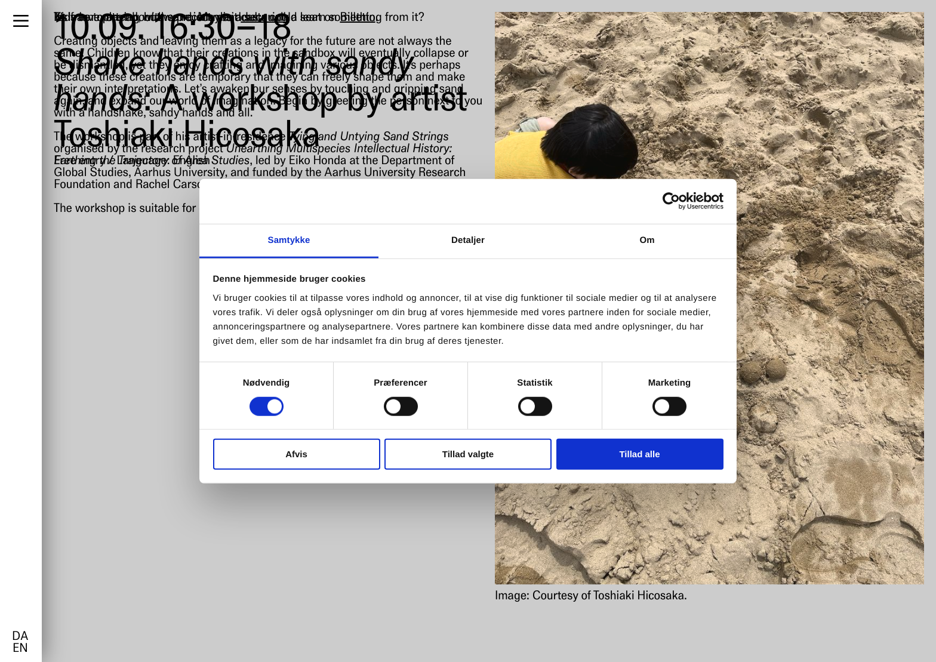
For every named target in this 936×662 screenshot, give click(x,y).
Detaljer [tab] (468, 240)
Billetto (357, 18)
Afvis (296, 454)
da (20, 637)
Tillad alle (639, 454)
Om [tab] (646, 240)
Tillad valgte (468, 454)
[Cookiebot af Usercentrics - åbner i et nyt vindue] (671, 201)
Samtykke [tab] (289, 240)
